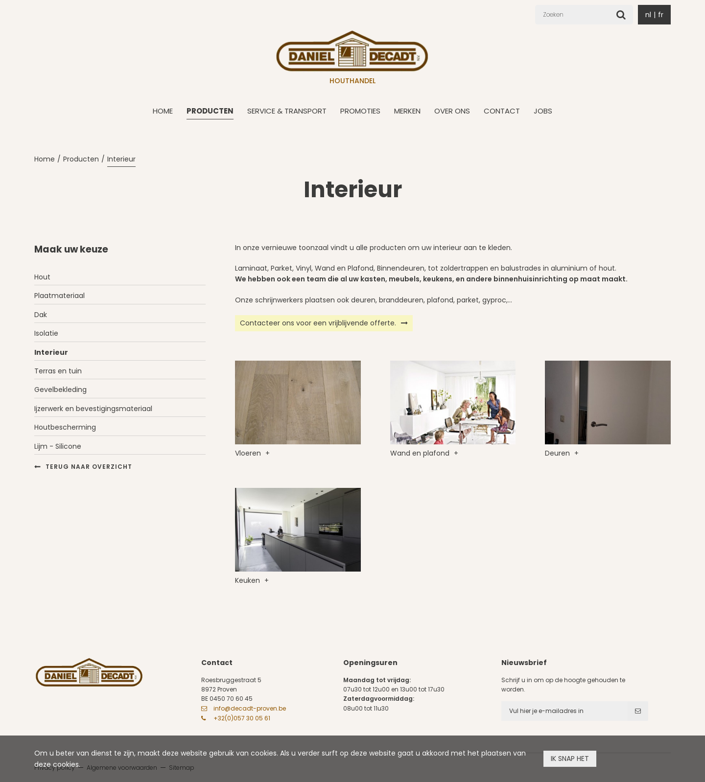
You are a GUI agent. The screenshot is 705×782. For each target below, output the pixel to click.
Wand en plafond (420, 453)
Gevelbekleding (60, 389)
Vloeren (249, 453)
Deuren (558, 453)
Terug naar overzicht (89, 466)
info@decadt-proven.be (249, 708)
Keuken (248, 580)
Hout (42, 277)
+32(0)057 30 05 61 (241, 718)
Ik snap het (570, 758)
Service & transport (287, 111)
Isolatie (46, 333)
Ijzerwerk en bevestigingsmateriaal (93, 409)
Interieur (121, 159)
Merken (407, 111)
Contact (502, 111)
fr (660, 15)
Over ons (452, 111)
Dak (40, 315)
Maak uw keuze (71, 249)
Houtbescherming (65, 427)
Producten (210, 111)
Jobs (543, 111)
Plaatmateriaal (59, 295)
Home (163, 111)
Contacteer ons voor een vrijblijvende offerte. (318, 323)
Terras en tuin (58, 371)
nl (648, 15)
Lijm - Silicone (57, 446)
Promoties (360, 111)
